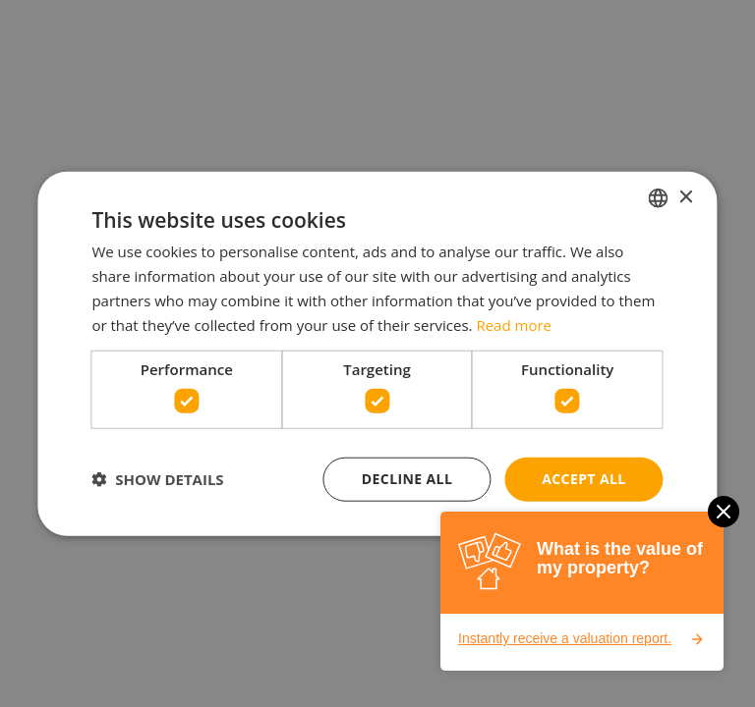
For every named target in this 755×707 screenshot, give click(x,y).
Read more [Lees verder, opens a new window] (514, 324)
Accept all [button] (583, 478)
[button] (157, 479)
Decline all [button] (407, 478)
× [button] (685, 197)
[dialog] (377, 353)
